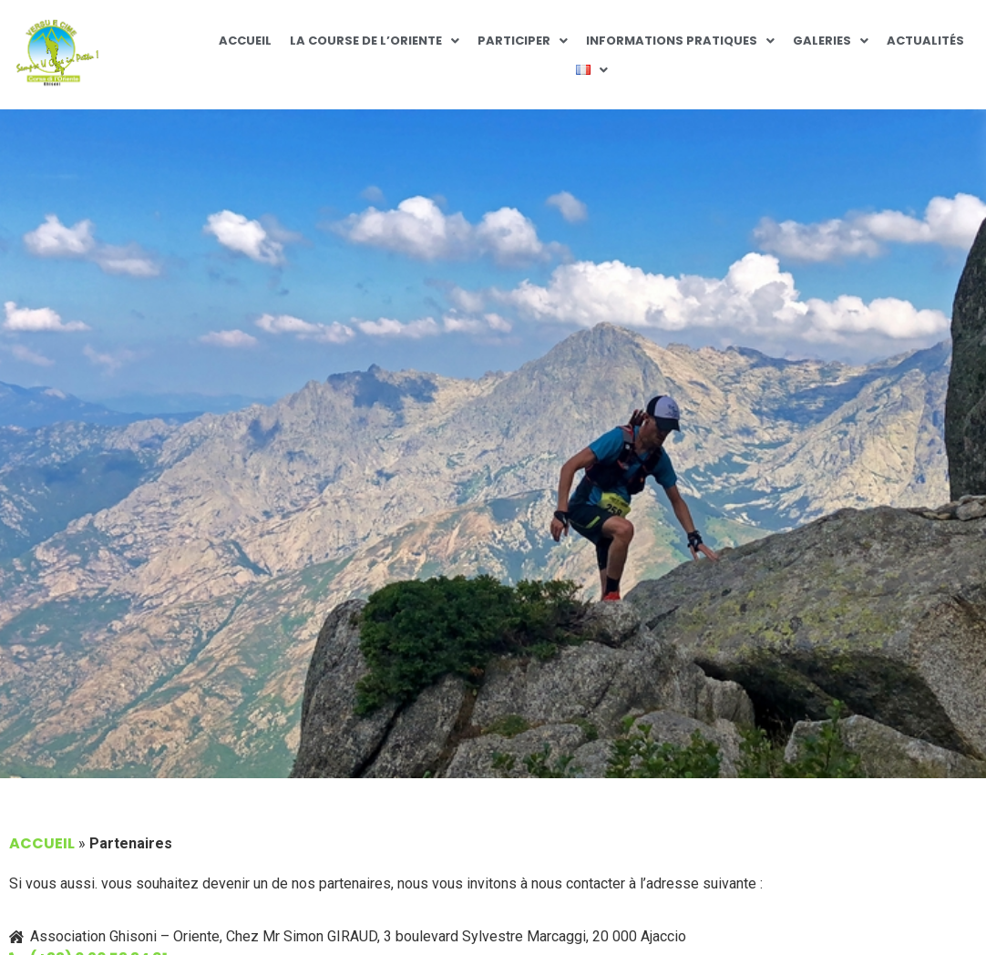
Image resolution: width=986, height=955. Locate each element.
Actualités (925, 40)
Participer (523, 40)
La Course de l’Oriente (374, 40)
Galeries (830, 40)
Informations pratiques (680, 40)
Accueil (245, 40)
